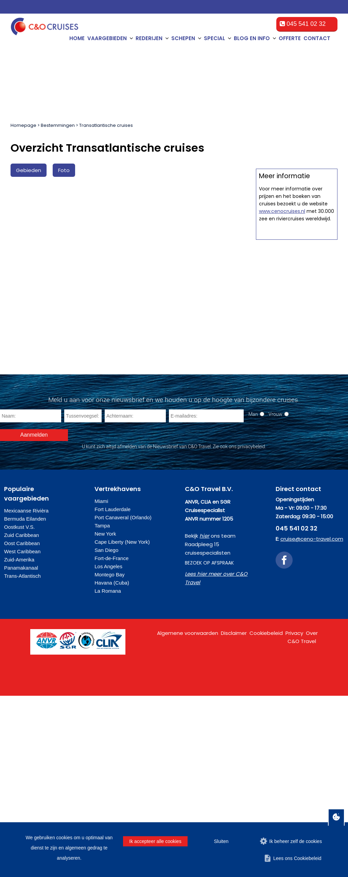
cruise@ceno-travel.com (311, 720)
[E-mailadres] (206, 597)
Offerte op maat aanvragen (296, 346)
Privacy (294, 814)
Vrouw (275, 595)
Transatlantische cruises (106, 125)
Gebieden (28, 170)
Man (253, 595)
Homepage (23, 125)
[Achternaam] (135, 597)
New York (105, 715)
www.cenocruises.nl (282, 513)
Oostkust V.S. (19, 708)
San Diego (106, 731)
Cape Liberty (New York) (122, 723)
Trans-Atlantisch (22, 757)
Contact (316, 38)
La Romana (107, 772)
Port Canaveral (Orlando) (123, 699)
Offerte (290, 38)
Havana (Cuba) (111, 764)
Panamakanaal (21, 749)
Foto (64, 170)
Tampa (102, 707)
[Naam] (30, 597)
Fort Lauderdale (112, 690)
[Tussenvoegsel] (83, 597)
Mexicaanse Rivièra (26, 692)
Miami (101, 682)
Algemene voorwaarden (187, 814)
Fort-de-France (111, 739)
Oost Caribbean (22, 724)
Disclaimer (234, 814)
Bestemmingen (58, 125)
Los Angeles (108, 747)
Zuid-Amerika (19, 741)
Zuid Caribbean (21, 716)
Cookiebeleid (266, 814)
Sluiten (221, 841)
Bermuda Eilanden (25, 700)
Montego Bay (109, 756)
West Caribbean (22, 733)
